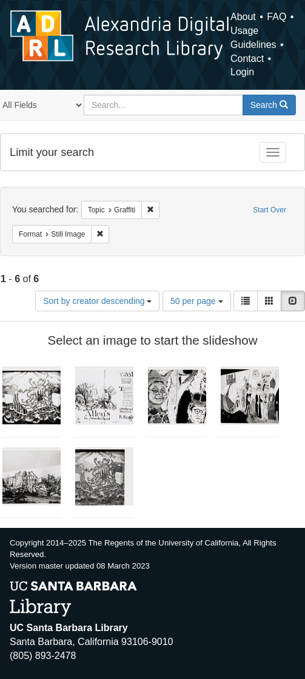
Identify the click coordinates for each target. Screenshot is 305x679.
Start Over (269, 210)
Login (242, 72)
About (243, 17)
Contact (247, 58)
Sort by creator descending (97, 301)
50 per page (196, 301)
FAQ (276, 17)
